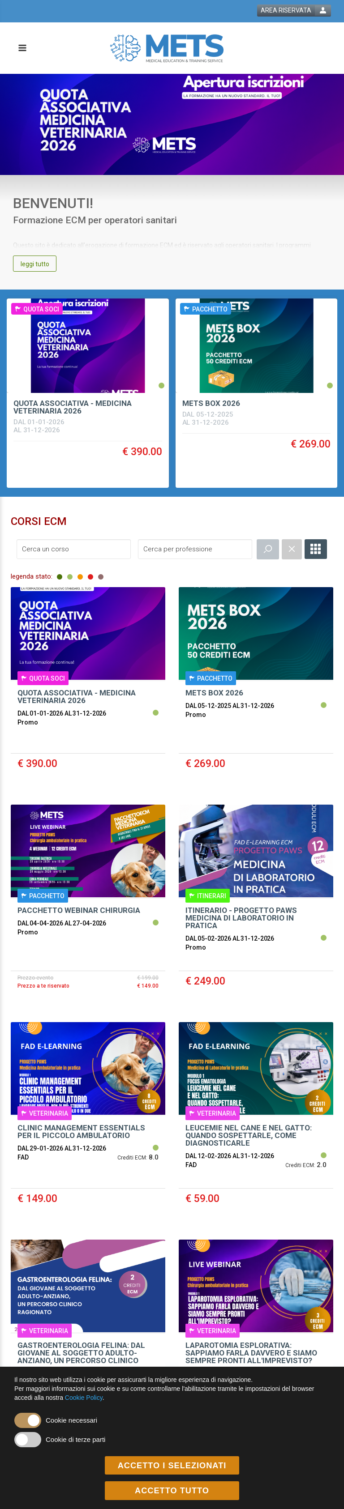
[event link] (88, 369)
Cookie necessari (71, 1420)
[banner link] (172, 124)
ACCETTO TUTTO (172, 1490)
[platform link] (167, 48)
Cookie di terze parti (75, 1439)
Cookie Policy (84, 1397)
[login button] (294, 10)
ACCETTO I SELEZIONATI (172, 1465)
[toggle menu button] (22, 48)
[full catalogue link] (316, 549)
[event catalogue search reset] (292, 549)
